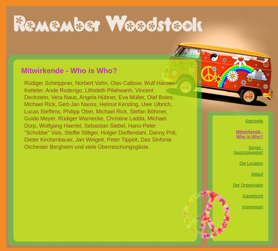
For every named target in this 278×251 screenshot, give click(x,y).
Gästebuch (253, 196)
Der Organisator (248, 185)
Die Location (251, 163)
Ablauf (257, 174)
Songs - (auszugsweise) (248, 150)
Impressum (252, 206)
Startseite (254, 121)
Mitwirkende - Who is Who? (249, 134)
